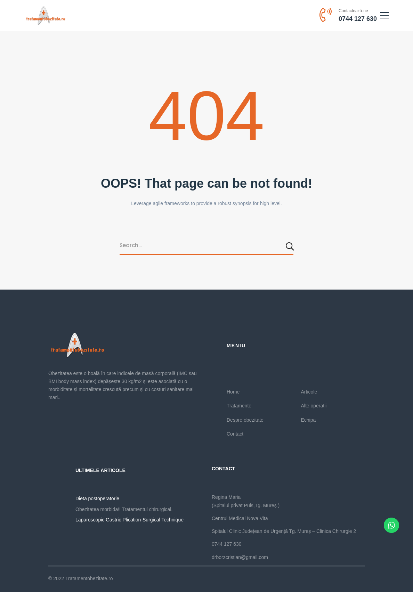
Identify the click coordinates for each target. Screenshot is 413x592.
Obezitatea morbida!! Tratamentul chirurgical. (123, 509)
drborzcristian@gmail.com (240, 557)
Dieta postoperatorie (97, 498)
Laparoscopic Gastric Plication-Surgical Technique (129, 519)
